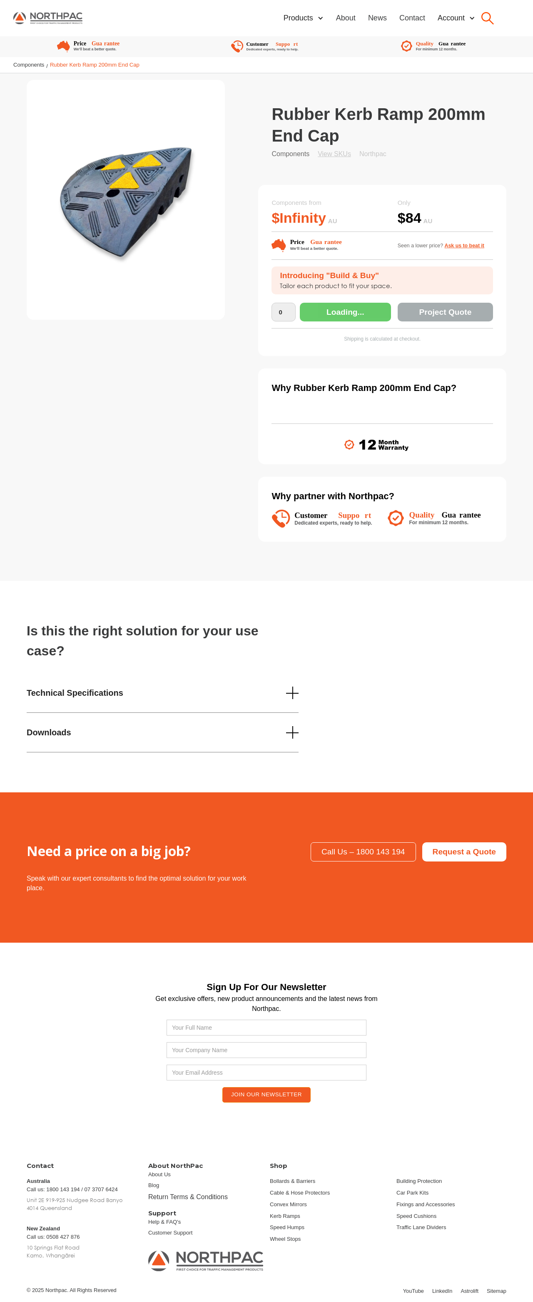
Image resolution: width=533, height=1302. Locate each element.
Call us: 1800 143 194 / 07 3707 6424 (72, 1189)
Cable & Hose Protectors (300, 1193)
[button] (304, 18)
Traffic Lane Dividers (421, 1227)
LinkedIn (442, 1291)
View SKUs (334, 153)
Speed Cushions (416, 1216)
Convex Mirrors (288, 1204)
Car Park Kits (412, 1193)
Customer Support (170, 1233)
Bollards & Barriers (292, 1181)
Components (28, 65)
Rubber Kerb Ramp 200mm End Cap (94, 65)
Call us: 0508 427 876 (53, 1237)
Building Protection (419, 1181)
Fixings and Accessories (425, 1204)
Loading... (345, 312)
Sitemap (496, 1291)
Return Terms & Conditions (188, 1196)
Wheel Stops (285, 1239)
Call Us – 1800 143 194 (363, 851)
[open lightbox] (126, 205)
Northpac (372, 153)
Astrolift (469, 1291)
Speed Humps (287, 1227)
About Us (159, 1174)
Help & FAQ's (164, 1222)
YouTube (413, 1291)
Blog (153, 1185)
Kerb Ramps (285, 1216)
